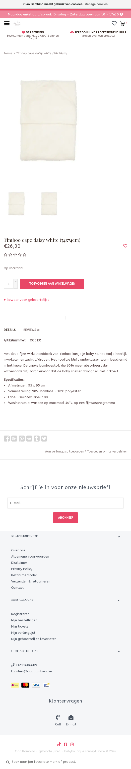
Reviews (31, 330)
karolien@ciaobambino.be (31, 671)
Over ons (18, 550)
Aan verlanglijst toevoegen (64, 451)
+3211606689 (24, 665)
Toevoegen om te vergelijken (107, 451)
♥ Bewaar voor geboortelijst (26, 300)
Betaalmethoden (24, 575)
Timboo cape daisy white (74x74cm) (41, 53)
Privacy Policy (21, 569)
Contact (17, 587)
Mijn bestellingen (24, 620)
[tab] (65, 424)
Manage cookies (96, 4)
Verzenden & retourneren (30, 581)
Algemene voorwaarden (30, 556)
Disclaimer (19, 563)
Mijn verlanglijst (23, 633)
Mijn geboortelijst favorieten (34, 639)
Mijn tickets (19, 626)
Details (10, 330)
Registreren (20, 614)
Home (8, 53)
